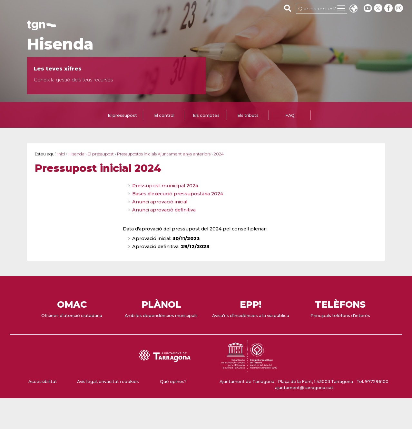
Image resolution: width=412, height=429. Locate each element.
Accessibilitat (42, 381)
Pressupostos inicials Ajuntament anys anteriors (164, 154)
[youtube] (368, 8)
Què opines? (173, 381)
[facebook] (389, 8)
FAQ (290, 115)
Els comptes (206, 115)
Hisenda (60, 44)
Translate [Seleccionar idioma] (353, 9)
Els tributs (248, 115)
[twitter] (379, 8)
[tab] (122, 116)
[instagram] (399, 8)
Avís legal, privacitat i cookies (108, 381)
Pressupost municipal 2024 (165, 186)
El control (164, 115)
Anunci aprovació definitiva (164, 210)
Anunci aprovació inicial (159, 202)
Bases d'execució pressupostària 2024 (177, 194)
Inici (61, 154)
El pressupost (122, 115)
